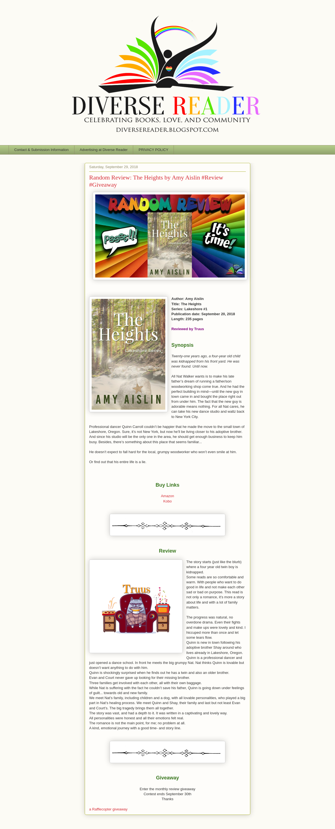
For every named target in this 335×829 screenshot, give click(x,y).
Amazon (167, 496)
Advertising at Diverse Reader (104, 150)
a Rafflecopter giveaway (108, 809)
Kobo (167, 501)
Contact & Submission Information (41, 150)
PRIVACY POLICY (153, 150)
